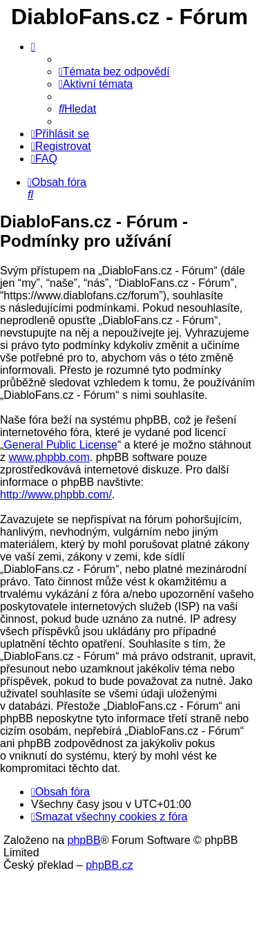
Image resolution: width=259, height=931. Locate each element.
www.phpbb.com (48, 457)
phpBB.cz (109, 865)
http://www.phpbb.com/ (56, 494)
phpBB (84, 840)
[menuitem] (114, 71)
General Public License (60, 445)
